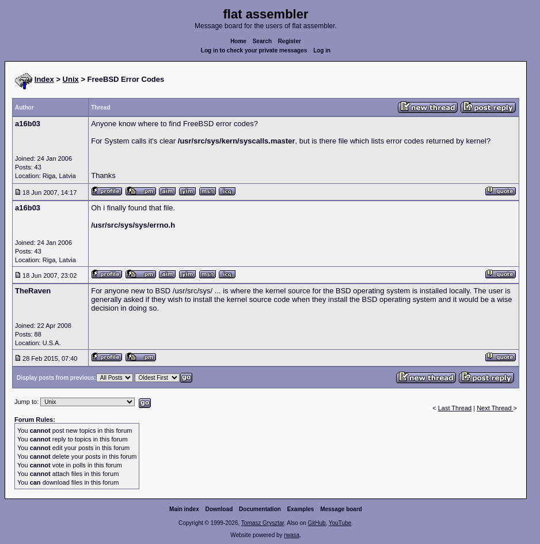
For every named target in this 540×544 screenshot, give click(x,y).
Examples (300, 509)
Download (219, 509)
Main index (184, 509)
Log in (321, 50)
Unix (71, 79)
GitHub (316, 523)
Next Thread (495, 408)
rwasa (291, 535)
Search (262, 41)
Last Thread (455, 408)
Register (289, 41)
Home (238, 41)
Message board (341, 509)
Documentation (260, 509)
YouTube (340, 523)
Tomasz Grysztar (262, 523)
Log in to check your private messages (254, 50)
